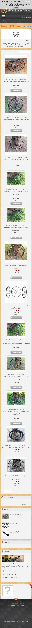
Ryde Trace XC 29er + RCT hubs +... (16, 189)
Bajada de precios (8, 601)
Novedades (16, 601)
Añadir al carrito (16, 90)
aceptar (16, 7)
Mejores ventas (23, 601)
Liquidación (13, 523)
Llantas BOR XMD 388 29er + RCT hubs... (16, 445)
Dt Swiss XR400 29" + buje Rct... (16, 409)
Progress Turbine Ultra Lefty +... (16, 374)
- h (2, 612)
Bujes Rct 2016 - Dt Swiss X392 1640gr (16, 79)
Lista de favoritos (9, 497)
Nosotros (22, 603)
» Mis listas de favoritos (25, 504)
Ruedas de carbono (15, 514)
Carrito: (27, 17)
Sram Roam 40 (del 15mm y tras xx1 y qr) (16, 305)
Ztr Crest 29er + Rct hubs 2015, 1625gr (16, 117)
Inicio (3, 20)
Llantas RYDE (14, 532)
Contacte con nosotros (13, 603)
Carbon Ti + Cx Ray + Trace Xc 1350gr (16, 265)
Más (11, 518)
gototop (16, 598)
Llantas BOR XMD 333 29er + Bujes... (16, 476)
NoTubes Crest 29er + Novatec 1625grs (16, 157)
